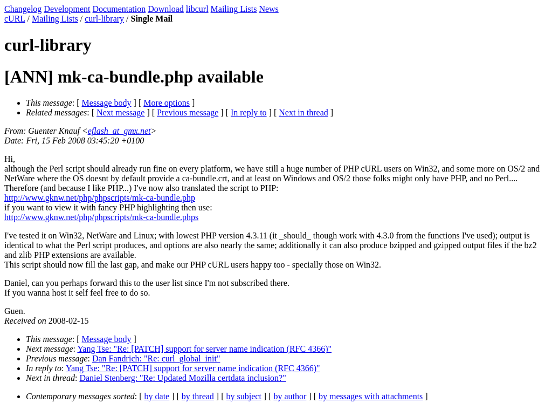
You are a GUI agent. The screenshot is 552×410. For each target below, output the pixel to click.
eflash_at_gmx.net (119, 130)
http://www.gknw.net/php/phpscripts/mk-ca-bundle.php (99, 197)
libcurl (197, 8)
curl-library (104, 18)
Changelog (23, 8)
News (268, 8)
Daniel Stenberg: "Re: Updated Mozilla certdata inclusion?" (182, 377)
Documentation (119, 8)
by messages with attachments (371, 396)
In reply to (249, 112)
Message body (107, 102)
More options (166, 102)
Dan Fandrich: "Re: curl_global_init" (156, 358)
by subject (243, 396)
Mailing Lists (234, 8)
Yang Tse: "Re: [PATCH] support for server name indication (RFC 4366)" (204, 348)
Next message (120, 112)
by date (157, 396)
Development (67, 8)
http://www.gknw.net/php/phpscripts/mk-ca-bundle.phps (101, 217)
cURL (14, 18)
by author (289, 396)
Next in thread (303, 112)
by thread (198, 396)
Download (166, 8)
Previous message (187, 112)
